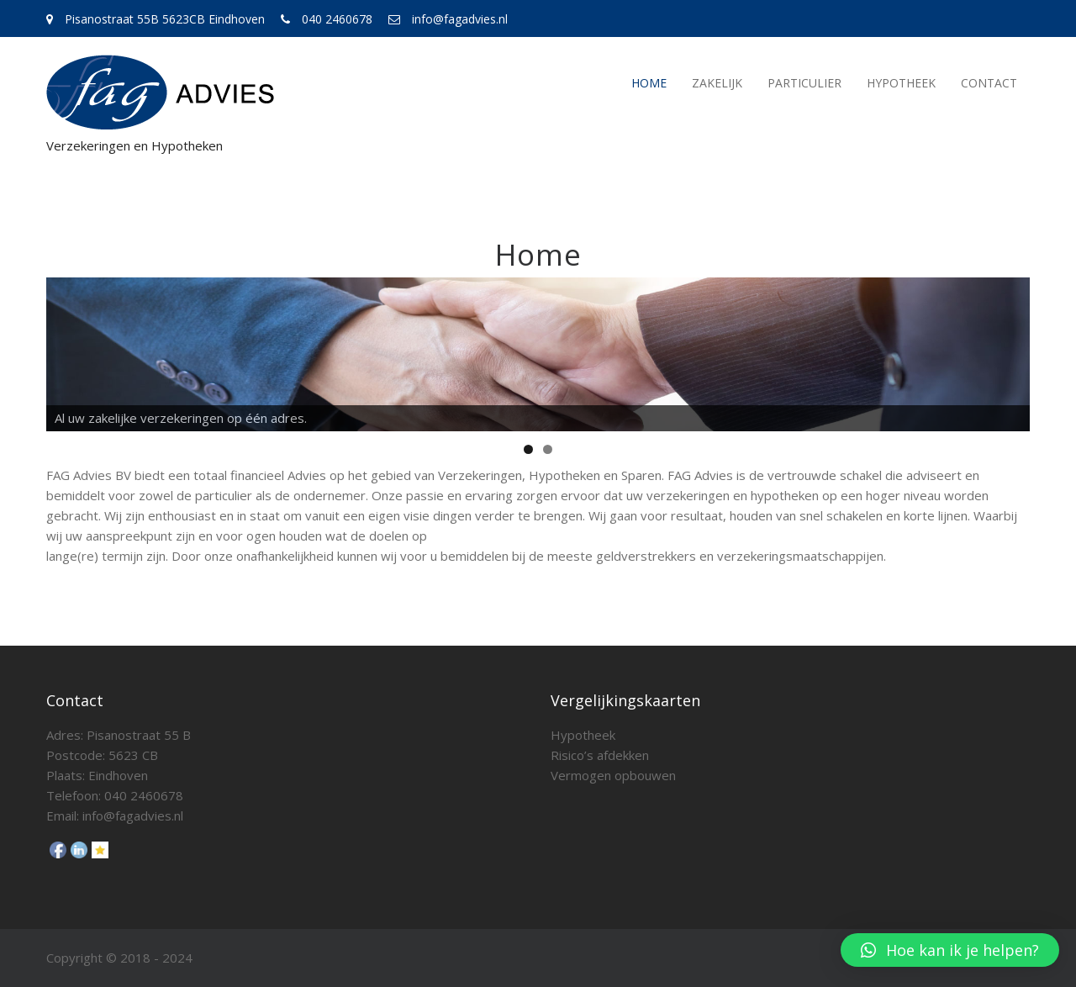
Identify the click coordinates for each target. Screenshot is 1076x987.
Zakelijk (717, 83)
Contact (989, 83)
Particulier (804, 83)
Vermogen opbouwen (613, 775)
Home (649, 83)
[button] (950, 950)
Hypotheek (901, 83)
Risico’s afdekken (600, 755)
